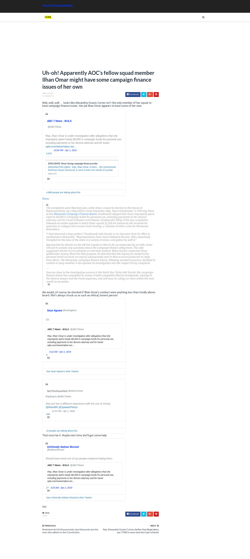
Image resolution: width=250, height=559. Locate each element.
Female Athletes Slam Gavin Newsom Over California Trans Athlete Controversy (177, 214)
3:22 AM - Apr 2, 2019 (53, 355)
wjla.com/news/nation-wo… (54, 147)
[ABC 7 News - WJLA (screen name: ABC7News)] (53, 121)
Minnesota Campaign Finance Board (75, 215)
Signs (162, 360)
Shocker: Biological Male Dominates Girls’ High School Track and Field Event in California (179, 175)
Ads (162, 350)
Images (185, 355)
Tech (183, 360)
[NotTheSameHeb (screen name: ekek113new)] (58, 395)
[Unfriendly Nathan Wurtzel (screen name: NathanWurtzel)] (56, 452)
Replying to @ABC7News (52, 400)
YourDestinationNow (51, 5)
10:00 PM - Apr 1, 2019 (58, 151)
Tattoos (173, 360)
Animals (184, 350)
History (164, 355)
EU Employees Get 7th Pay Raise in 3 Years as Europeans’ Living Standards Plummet (184, 315)
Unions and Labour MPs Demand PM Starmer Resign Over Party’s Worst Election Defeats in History (171, 194)
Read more (174, 169)
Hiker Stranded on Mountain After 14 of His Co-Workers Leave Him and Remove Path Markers (185, 267)
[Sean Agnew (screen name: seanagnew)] (55, 314)
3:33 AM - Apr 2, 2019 (55, 491)
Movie (195, 355)
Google (202, 350)
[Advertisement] (91, 47)
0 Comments (41, 97)
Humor (175, 355)
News (38, 519)
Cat (193, 350)
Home (41, 17)
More (39, 199)
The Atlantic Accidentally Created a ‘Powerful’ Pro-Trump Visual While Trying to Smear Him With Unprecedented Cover (185, 302)
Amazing (171, 350)
